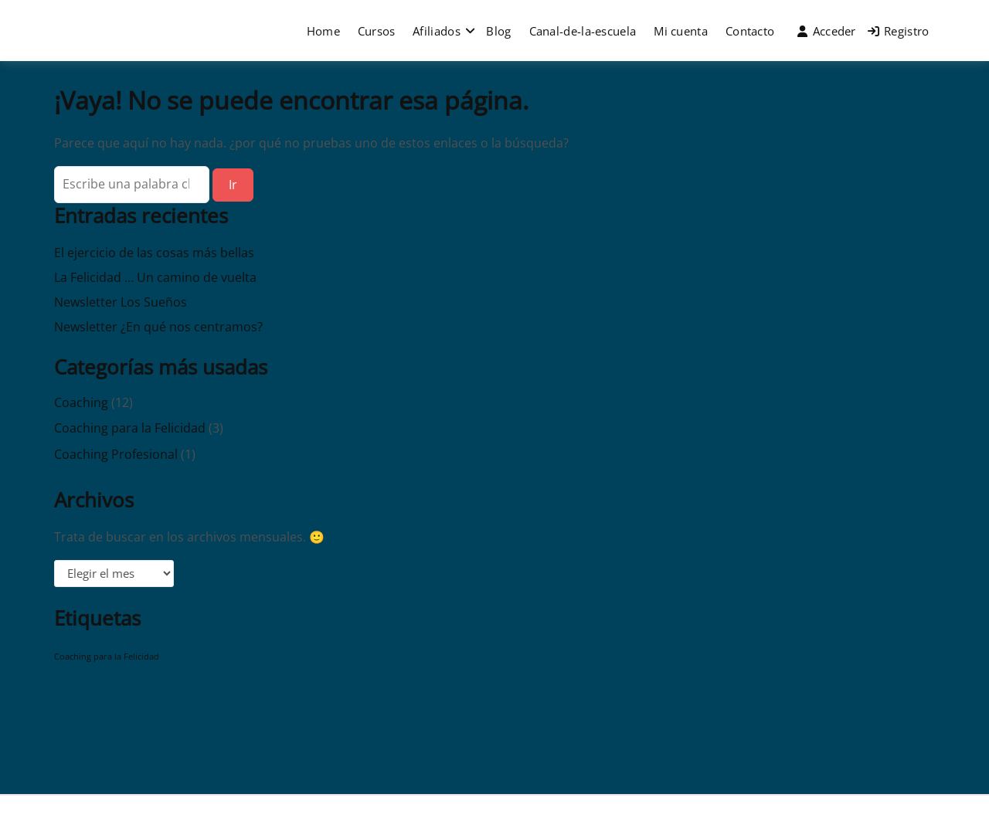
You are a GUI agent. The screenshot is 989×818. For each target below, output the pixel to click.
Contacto (750, 31)
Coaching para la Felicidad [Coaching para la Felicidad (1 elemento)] (106, 656)
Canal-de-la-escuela (583, 31)
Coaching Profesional (116, 454)
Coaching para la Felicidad (130, 427)
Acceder (826, 31)
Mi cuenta (681, 31)
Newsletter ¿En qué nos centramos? (158, 326)
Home (323, 31)
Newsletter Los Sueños (120, 302)
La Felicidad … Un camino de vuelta (155, 277)
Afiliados (437, 31)
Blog (498, 31)
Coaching (81, 402)
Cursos (377, 31)
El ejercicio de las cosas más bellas (154, 252)
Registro (899, 31)
